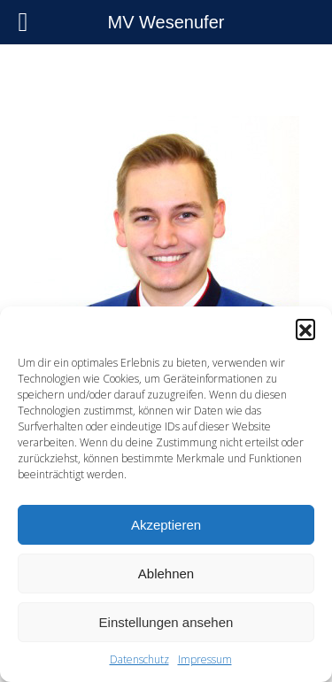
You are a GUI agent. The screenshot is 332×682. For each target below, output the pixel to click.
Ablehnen (166, 573)
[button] (305, 328)
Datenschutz (139, 659)
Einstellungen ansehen (166, 622)
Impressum (205, 659)
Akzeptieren (166, 524)
